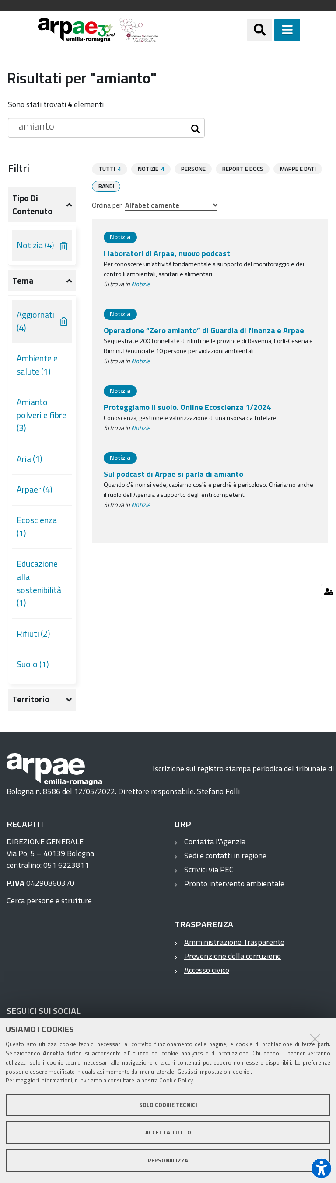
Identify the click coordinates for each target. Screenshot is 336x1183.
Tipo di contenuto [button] (32, 204)
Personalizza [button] (168, 1160)
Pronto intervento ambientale (234, 883)
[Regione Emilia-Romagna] (202, 30)
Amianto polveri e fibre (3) (41, 414)
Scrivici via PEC (209, 869)
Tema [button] (23, 280)
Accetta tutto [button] (168, 1132)
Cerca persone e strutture (49, 900)
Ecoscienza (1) (37, 526)
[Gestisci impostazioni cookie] (328, 591)
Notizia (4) (35, 245)
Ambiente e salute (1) (37, 365)
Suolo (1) (33, 664)
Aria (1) (29, 458)
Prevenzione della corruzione (232, 956)
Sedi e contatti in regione (225, 855)
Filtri (18, 168)
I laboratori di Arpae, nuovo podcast (167, 253)
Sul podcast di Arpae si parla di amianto (173, 473)
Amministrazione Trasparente (234, 942)
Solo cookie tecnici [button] (168, 1104)
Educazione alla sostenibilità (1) (39, 583)
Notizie (140, 283)
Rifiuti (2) (33, 633)
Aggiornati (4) (35, 321)
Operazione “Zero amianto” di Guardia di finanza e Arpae (204, 330)
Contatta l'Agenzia (214, 841)
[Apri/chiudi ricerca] (270, 30)
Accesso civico (206, 970)
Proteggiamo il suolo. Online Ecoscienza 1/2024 (187, 407)
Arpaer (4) (34, 489)
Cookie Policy (176, 1080)
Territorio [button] (30, 699)
